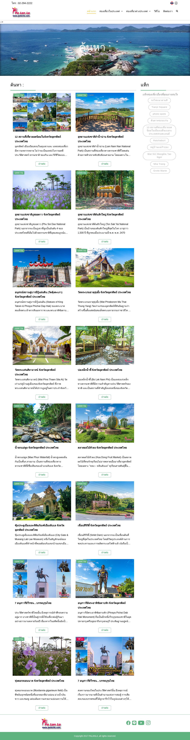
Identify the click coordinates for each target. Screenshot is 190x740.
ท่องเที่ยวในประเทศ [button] (111, 11)
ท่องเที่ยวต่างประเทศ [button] (138, 11)
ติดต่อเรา (168, 11)
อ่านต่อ (41, 164)
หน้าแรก (91, 11)
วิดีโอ (157, 11)
